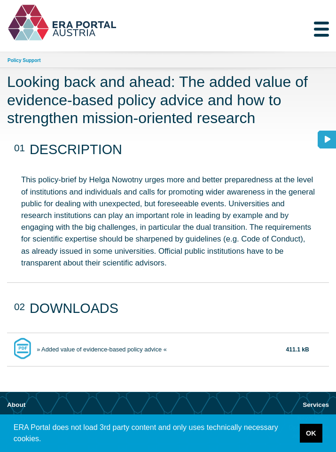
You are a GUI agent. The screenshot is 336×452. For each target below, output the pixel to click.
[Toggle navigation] (321, 29)
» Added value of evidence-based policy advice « (102, 349)
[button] (44, 439)
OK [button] (311, 433)
